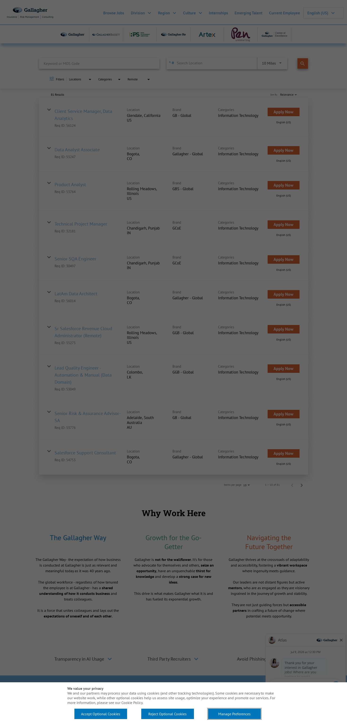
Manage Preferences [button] (234, 714)
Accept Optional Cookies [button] (100, 714)
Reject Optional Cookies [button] (167, 714)
